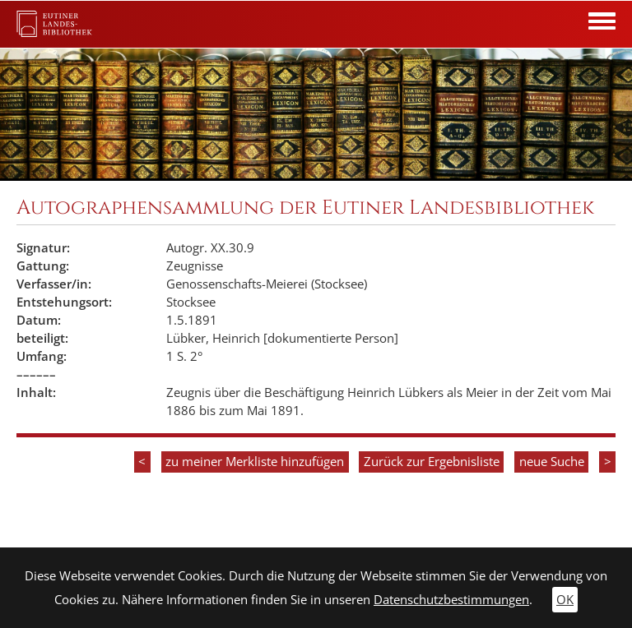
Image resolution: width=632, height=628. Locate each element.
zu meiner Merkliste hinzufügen (254, 461)
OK (565, 599)
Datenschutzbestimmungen (451, 599)
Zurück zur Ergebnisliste (432, 461)
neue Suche (551, 461)
